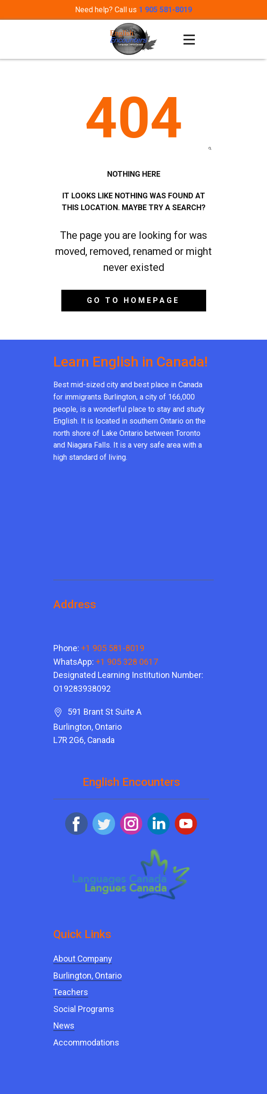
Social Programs (83, 1009)
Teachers (70, 992)
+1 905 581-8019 (112, 648)
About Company (82, 958)
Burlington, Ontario (87, 975)
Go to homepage (133, 300)
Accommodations (86, 1042)
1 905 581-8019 (165, 9)
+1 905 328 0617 (127, 662)
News (64, 1025)
